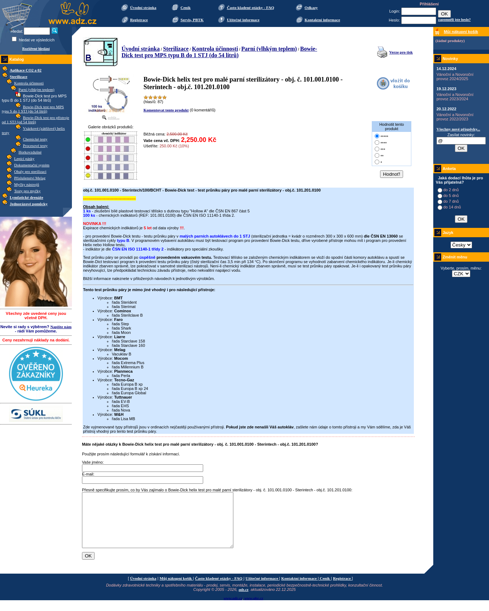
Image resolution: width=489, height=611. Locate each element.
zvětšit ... (114, 117)
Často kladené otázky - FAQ (250, 7)
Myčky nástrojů (26, 184)
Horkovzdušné (30, 152)
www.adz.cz (233, 609)
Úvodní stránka (143, 7)
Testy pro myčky (27, 191)
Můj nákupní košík (176, 589)
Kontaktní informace (322, 20)
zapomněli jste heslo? (454, 20)
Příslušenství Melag (29, 178)
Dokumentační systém (31, 165)
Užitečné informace (243, 20)
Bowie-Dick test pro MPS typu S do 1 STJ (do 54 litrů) (33, 109)
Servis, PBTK (192, 20)
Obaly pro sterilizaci (30, 171)
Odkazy (311, 7)
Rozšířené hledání (36, 49)
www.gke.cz (253, 609)
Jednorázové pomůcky (28, 204)
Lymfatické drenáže (26, 197)
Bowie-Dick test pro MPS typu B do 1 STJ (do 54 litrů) (219, 52)
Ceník (185, 7)
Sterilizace (18, 76)
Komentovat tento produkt (166, 110)
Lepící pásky (24, 158)
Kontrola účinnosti (29, 83)
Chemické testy (35, 139)
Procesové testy (35, 145)
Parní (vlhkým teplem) (37, 89)
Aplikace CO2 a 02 (25, 70)
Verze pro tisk (401, 52)
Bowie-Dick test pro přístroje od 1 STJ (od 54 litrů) (35, 119)
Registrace (139, 20)
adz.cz (243, 600)
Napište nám (61, 327)
